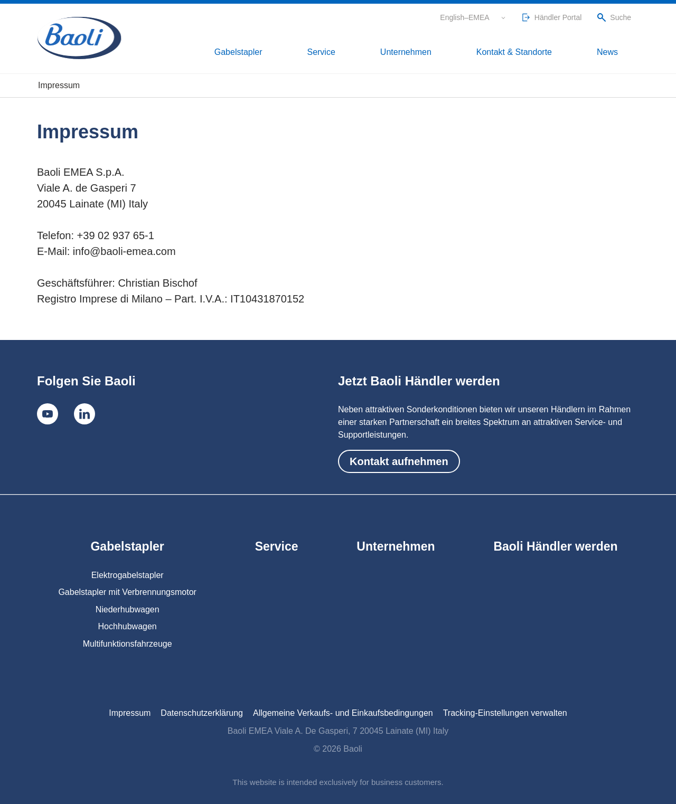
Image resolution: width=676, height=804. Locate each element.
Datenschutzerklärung (202, 712)
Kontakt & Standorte (548, 53)
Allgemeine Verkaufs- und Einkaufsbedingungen (343, 712)
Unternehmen (460, 53)
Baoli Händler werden (555, 546)
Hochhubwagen (127, 626)
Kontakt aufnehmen (399, 461)
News (619, 53)
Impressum (130, 712)
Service (399, 53)
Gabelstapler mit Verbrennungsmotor (127, 592)
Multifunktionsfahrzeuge (127, 643)
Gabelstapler (340, 53)
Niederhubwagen (127, 609)
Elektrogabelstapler (127, 575)
